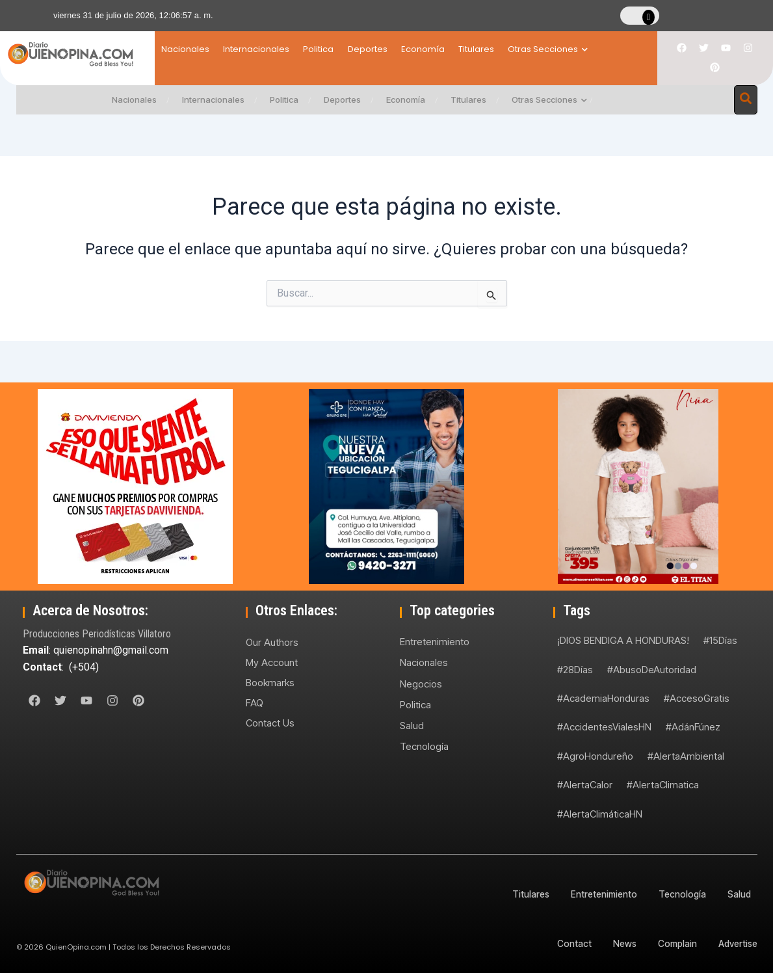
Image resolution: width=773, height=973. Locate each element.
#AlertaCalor (584, 785)
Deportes (392, 49)
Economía (456, 49)
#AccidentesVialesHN (604, 727)
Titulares (518, 49)
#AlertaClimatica (663, 785)
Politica (335, 49)
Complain (674, 943)
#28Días (575, 669)
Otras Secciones (598, 49)
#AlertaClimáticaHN (599, 814)
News (619, 943)
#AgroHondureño (595, 756)
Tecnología (424, 747)
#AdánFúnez (693, 727)
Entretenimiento (434, 641)
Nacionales (185, 49)
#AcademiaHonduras (603, 698)
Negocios (421, 684)
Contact (568, 943)
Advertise (736, 943)
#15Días (720, 640)
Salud (412, 726)
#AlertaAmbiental (686, 756)
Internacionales (264, 49)
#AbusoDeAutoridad (651, 669)
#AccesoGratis (696, 698)
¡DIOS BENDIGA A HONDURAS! (623, 640)
